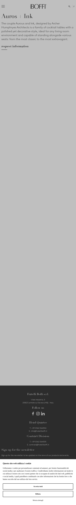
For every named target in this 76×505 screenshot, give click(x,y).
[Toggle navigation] (5, 6)
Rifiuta (38, 494)
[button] (69, 6)
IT (74, 6)
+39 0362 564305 (39, 442)
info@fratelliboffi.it (39, 431)
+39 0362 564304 (39, 428)
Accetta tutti (38, 486)
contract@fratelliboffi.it (39, 445)
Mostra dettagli (38, 500)
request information (15, 46)
